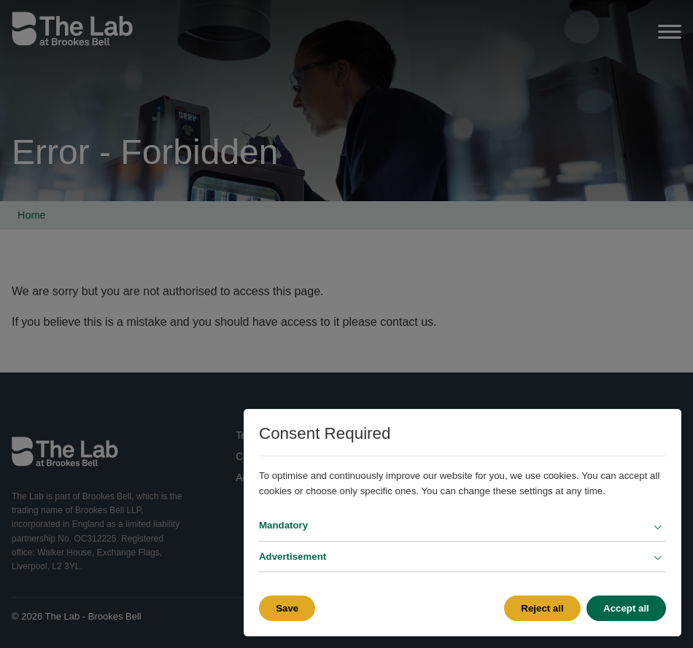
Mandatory (283, 525)
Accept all (626, 608)
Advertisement (292, 556)
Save (287, 608)
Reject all (542, 608)
